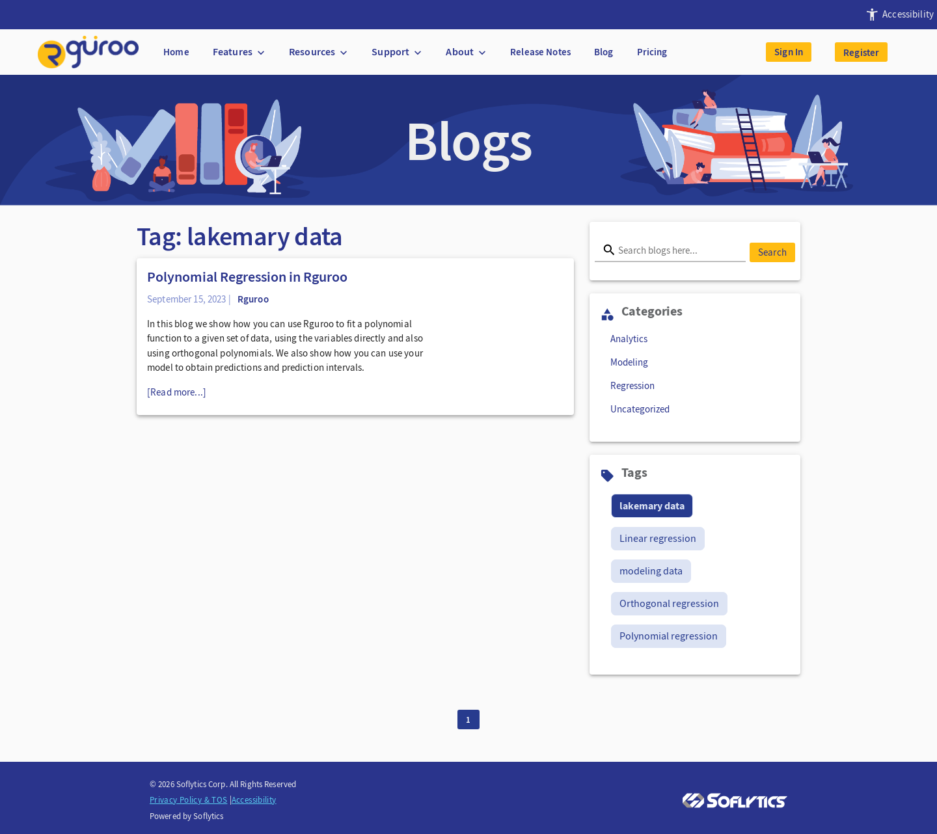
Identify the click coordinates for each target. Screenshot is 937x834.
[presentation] (898, 14)
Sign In (788, 52)
